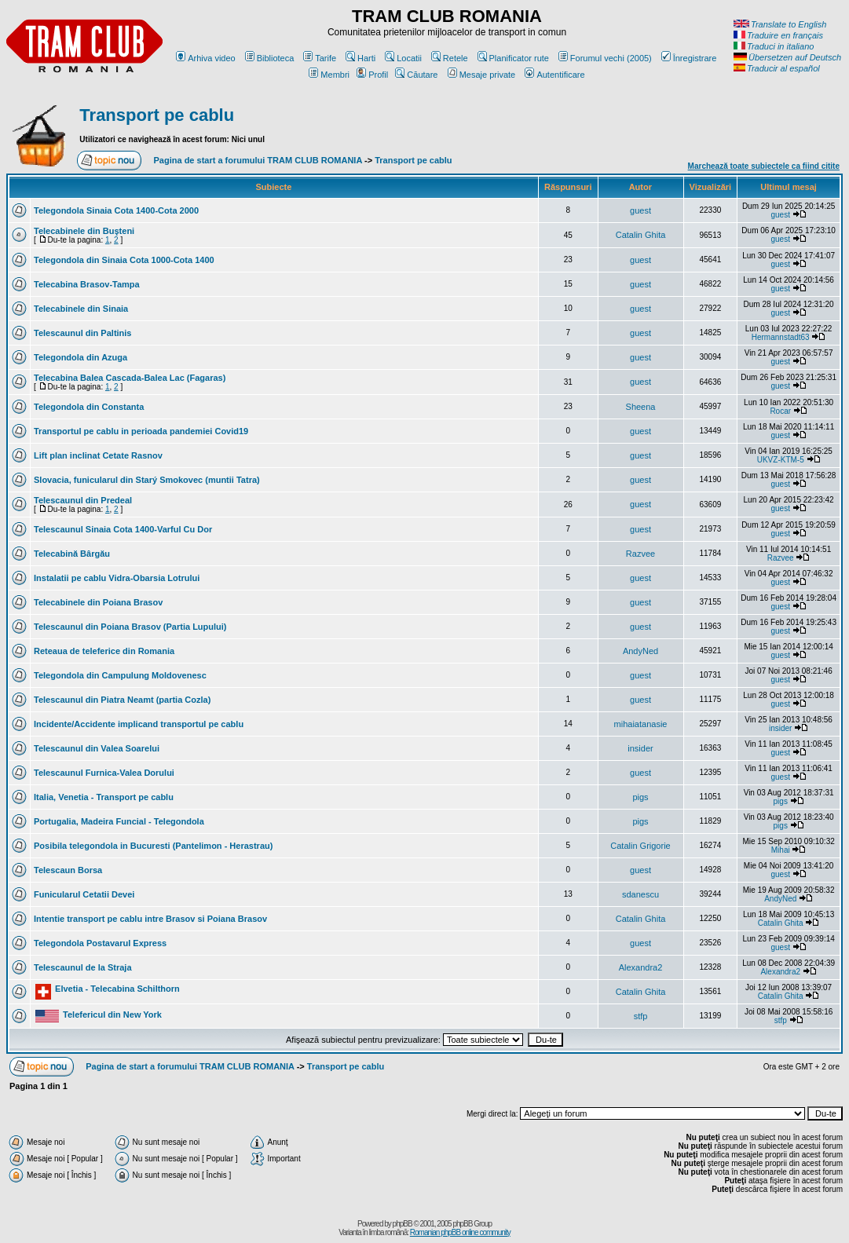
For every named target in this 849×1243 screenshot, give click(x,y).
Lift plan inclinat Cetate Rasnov (98, 455)
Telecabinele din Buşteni (84, 231)
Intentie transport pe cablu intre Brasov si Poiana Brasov (150, 918)
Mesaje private (482, 74)
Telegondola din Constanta (89, 406)
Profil (372, 74)
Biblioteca (270, 58)
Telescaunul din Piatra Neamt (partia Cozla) (122, 699)
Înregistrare (689, 58)
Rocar (780, 411)
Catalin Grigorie (640, 845)
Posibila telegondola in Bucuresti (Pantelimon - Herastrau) (153, 845)
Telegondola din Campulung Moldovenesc (120, 675)
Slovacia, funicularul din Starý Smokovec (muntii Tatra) (147, 479)
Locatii (403, 58)
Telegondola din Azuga (80, 357)
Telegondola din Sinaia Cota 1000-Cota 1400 (124, 260)
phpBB (402, 1223)
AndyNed (640, 651)
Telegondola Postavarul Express (100, 943)
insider (780, 728)
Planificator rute (513, 58)
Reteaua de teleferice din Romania (104, 651)
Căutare (416, 74)
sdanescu (640, 894)
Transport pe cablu (156, 115)
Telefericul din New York (112, 1014)
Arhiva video (206, 58)
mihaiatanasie (641, 724)
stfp (641, 1016)
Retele (449, 58)
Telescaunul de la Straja (83, 967)
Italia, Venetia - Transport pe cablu (104, 797)
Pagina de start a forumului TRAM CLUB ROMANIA (258, 160)
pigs (640, 797)
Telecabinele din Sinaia (81, 308)
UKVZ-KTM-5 (780, 459)
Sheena (641, 406)
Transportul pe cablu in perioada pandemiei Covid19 (141, 431)
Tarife (319, 58)
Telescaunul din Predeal (83, 500)
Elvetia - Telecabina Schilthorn (117, 988)
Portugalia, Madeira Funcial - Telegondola (119, 821)
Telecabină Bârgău (72, 553)
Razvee (640, 553)
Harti (360, 58)
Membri (329, 74)
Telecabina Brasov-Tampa (87, 284)
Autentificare (554, 74)
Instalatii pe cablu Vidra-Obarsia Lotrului (116, 578)
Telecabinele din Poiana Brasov (98, 602)
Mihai (780, 850)
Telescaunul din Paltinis (83, 333)
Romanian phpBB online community (460, 1232)
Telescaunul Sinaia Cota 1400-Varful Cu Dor (123, 529)
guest (640, 210)
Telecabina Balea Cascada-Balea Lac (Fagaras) (129, 377)
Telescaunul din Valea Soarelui (96, 748)
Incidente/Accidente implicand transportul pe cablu (138, 724)
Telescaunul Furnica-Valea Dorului (104, 772)
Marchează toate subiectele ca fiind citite (764, 166)
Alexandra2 (641, 967)
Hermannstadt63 (781, 337)
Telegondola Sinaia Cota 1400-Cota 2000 (116, 210)
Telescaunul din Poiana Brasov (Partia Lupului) (130, 626)
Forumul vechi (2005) (605, 58)
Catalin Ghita (641, 234)
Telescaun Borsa (68, 870)
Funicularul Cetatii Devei (84, 894)
